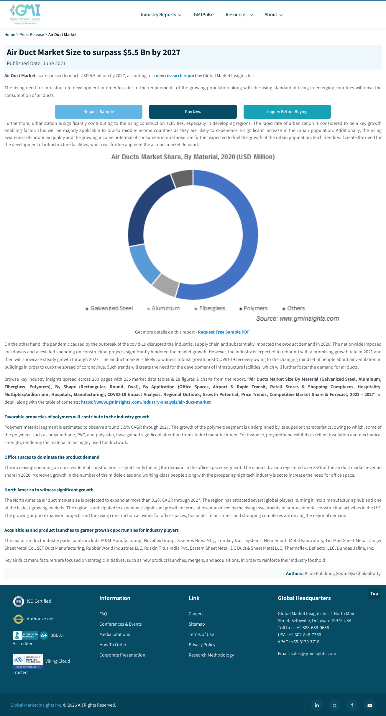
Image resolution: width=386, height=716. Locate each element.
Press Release (31, 34)
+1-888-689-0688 (312, 627)
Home (9, 34)
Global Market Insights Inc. (36, 705)
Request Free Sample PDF (223, 332)
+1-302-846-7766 (304, 635)
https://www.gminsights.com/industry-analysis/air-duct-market (146, 402)
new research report (176, 75)
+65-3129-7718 (304, 642)
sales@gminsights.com (313, 653)
